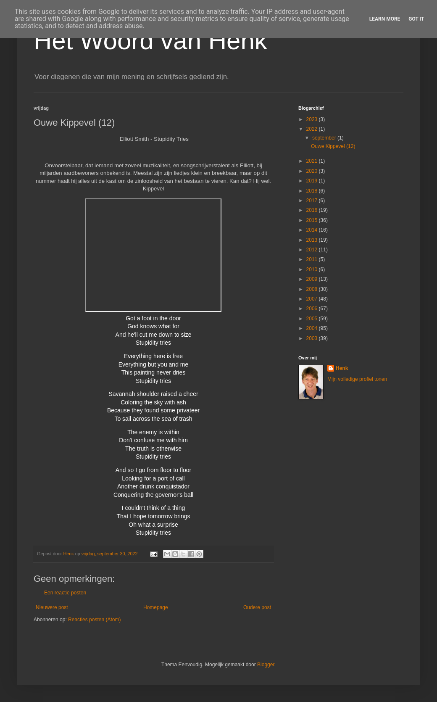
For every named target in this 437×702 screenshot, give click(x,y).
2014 (312, 230)
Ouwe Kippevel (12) (333, 146)
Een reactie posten (65, 593)
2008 (312, 289)
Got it (416, 19)
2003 (312, 338)
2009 (312, 279)
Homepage (155, 607)
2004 (312, 328)
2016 (312, 210)
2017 (312, 200)
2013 (312, 240)
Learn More (384, 19)
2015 (312, 220)
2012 (312, 250)
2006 (312, 308)
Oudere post (257, 607)
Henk (342, 368)
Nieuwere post (52, 607)
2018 (312, 191)
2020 (312, 171)
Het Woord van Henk (150, 40)
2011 (312, 259)
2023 (312, 119)
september (324, 138)
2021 (312, 161)
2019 (312, 181)
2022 (312, 129)
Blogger (265, 665)
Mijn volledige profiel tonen (357, 379)
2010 (312, 269)
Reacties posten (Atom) (94, 620)
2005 (312, 319)
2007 (312, 299)
